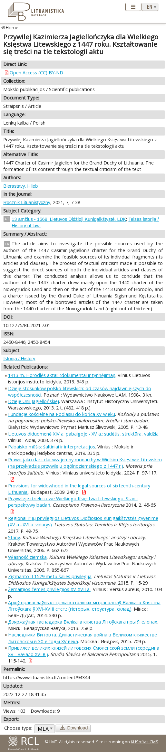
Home (12, 27)
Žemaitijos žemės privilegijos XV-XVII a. (49, 589)
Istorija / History (19, 358)
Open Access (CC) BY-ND (36, 73)
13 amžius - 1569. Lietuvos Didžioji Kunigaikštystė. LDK (69, 219)
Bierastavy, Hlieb (20, 186)
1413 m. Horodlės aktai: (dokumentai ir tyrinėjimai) (61, 375)
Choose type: (18, 728)
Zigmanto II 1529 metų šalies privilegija (50, 576)
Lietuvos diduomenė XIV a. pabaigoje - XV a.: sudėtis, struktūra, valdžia (83, 434)
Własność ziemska (27, 557)
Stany (14, 537)
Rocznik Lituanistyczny (26, 202)
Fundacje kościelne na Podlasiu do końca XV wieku (61, 414)
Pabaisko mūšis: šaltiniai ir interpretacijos (51, 447)
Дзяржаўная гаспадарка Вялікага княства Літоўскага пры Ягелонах (82, 622)
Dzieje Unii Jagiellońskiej (33, 401)
